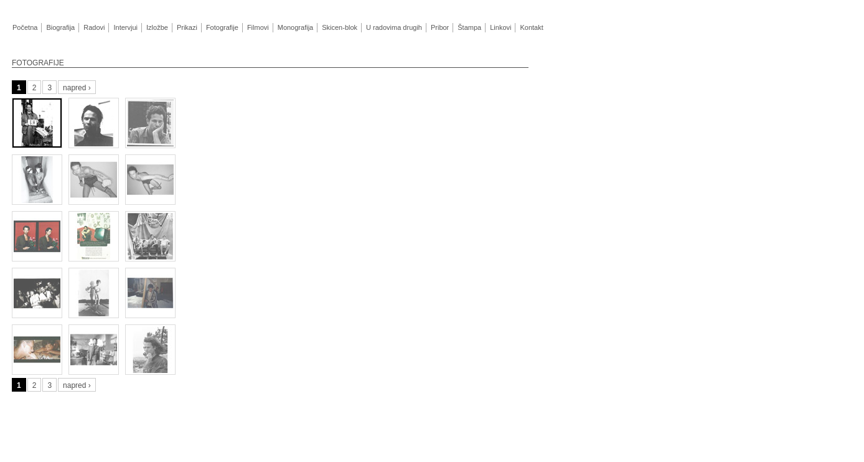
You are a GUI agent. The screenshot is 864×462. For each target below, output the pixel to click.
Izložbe (157, 27)
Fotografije (222, 27)
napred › (77, 87)
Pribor (440, 27)
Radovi (93, 27)
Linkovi (500, 27)
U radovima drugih (394, 27)
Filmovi (257, 27)
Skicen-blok (339, 27)
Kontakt (531, 27)
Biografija (60, 27)
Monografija (295, 27)
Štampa (469, 27)
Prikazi (187, 27)
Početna (24, 27)
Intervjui (125, 27)
